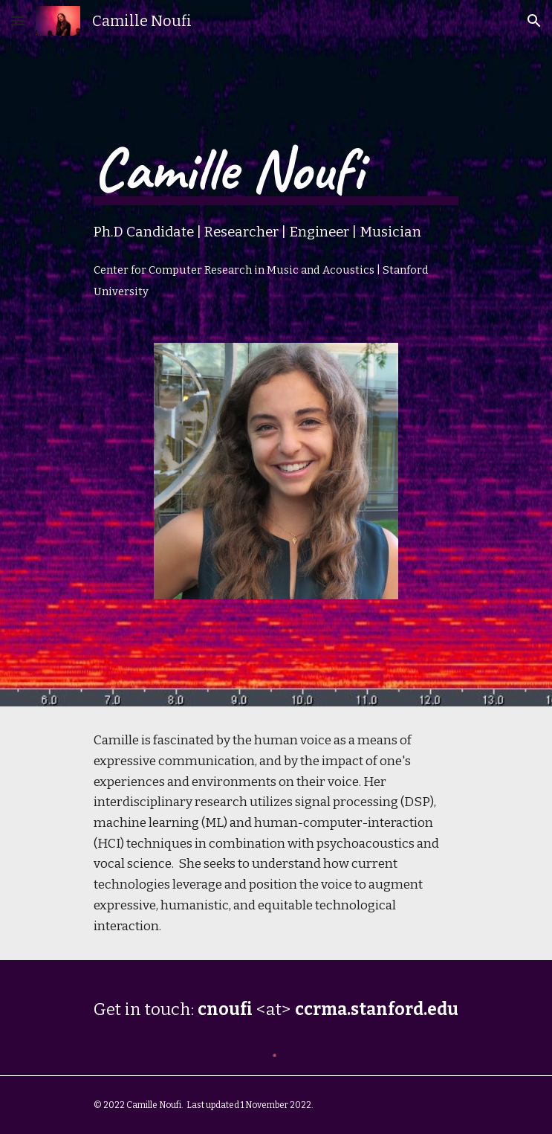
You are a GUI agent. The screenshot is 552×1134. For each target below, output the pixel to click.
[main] (276, 207)
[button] (18, 20)
